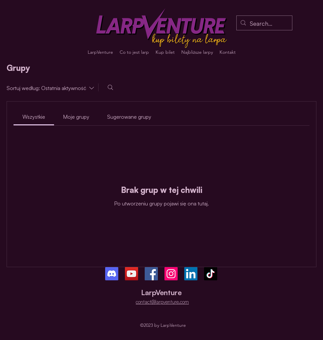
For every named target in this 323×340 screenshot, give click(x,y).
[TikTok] (210, 273)
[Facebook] (151, 273)
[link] (33, 116)
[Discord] (111, 273)
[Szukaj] (110, 87)
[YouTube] (131, 273)
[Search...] (264, 24)
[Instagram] (171, 273)
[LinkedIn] (190, 273)
